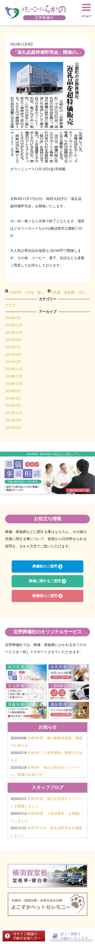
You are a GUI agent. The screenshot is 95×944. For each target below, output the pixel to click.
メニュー (86, 10)
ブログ (10, 305)
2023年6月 (13, 428)
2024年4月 (13, 398)
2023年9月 (13, 420)
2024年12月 (14, 369)
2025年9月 (13, 340)
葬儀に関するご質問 (47, 581)
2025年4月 (13, 354)
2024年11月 (14, 376)
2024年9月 (13, 391)
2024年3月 (13, 405)
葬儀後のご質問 (47, 596)
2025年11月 (14, 325)
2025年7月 (13, 347)
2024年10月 (14, 384)
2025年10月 (14, 333)
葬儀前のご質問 (47, 566)
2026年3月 (13, 318)
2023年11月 (14, 413)
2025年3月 (13, 362)
